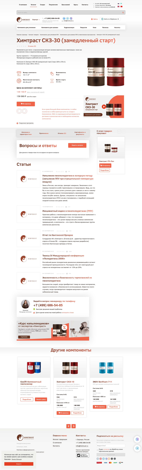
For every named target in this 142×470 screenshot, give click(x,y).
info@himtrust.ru (68, 21)
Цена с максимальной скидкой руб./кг (79, 399)
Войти (95, 19)
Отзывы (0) (32, 46)
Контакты (56, 446)
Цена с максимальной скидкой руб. (79, 408)
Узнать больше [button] (17, 459)
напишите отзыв (68, 312)
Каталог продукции (60, 439)
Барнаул (36, 20)
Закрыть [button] (18, 464)
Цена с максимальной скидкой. (36, 92)
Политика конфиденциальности (25, 450)
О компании (57, 442)
